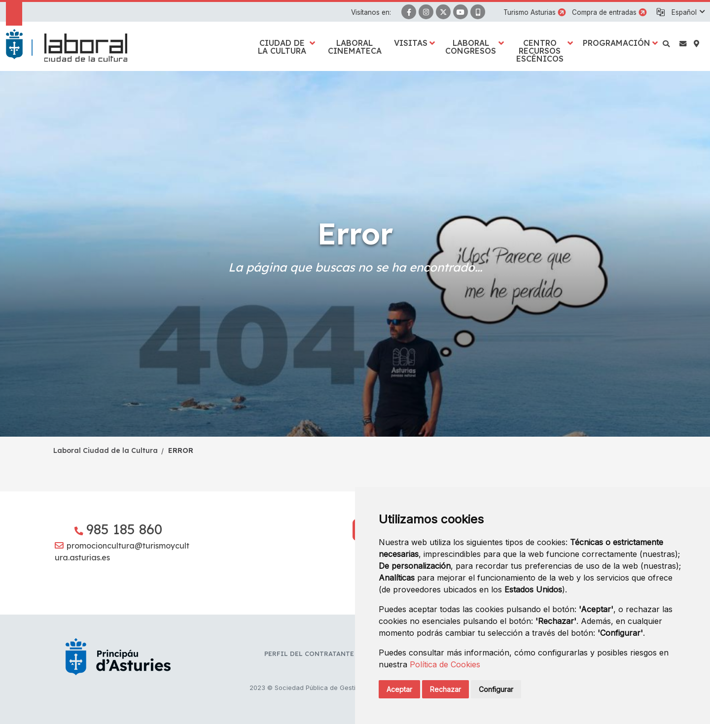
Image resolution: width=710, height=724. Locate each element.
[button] (688, 12)
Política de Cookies (445, 664)
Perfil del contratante (309, 653)
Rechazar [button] (445, 689)
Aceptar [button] (399, 689)
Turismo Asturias (529, 12)
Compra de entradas (604, 12)
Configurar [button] (496, 689)
